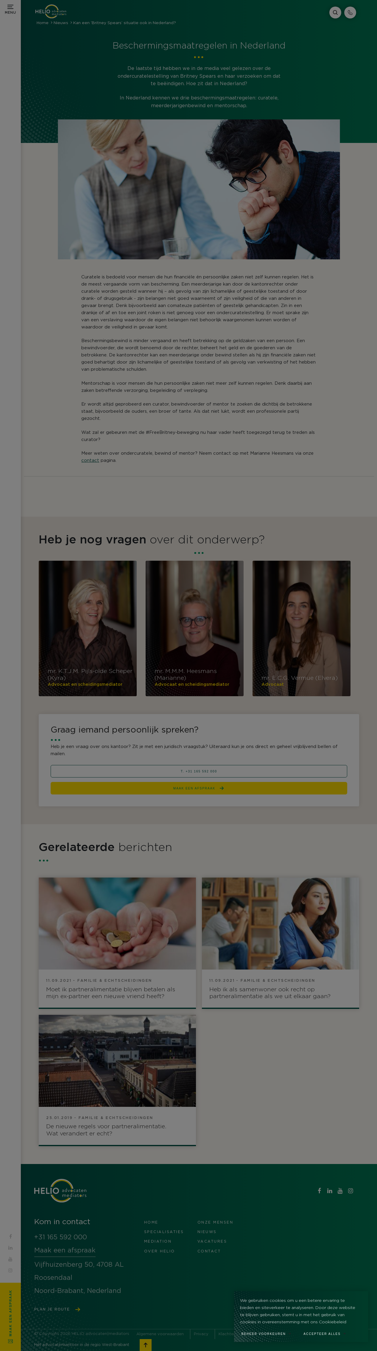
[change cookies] (270, 1332)
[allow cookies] (327, 1332)
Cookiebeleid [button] (332, 1322)
